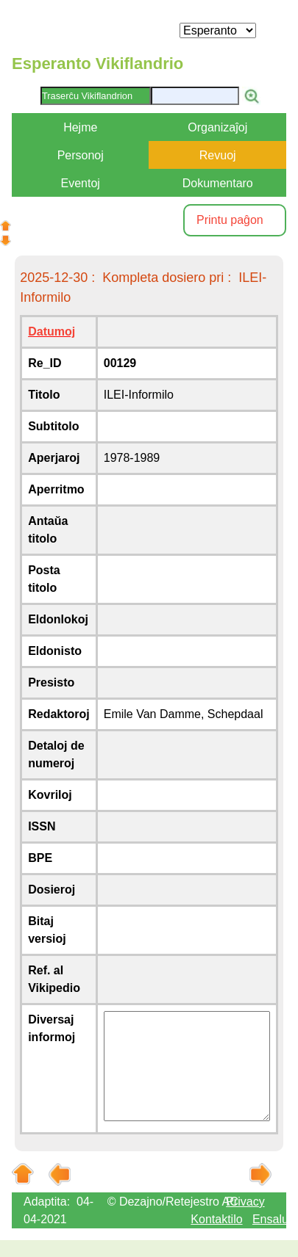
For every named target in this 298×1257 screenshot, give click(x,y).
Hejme (80, 127)
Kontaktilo (216, 1219)
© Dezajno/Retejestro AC (172, 1201)
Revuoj (217, 155)
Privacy (245, 1201)
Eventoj (80, 183)
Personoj (80, 155)
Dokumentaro (217, 183)
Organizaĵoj (217, 127)
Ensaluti (273, 1219)
